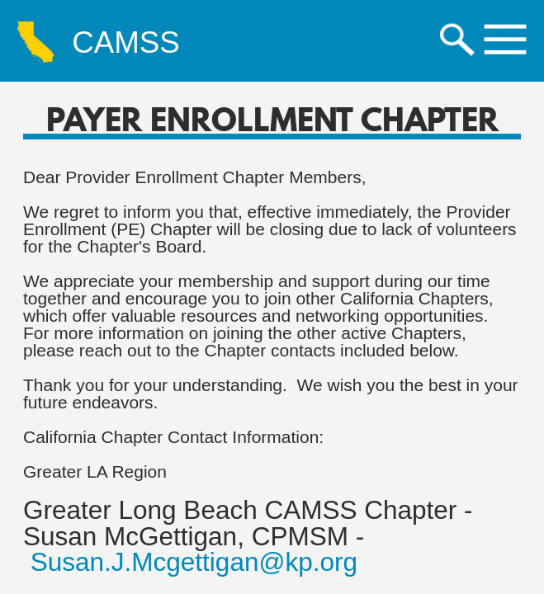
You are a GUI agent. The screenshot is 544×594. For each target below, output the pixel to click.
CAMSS (126, 43)
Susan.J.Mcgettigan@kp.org (194, 562)
